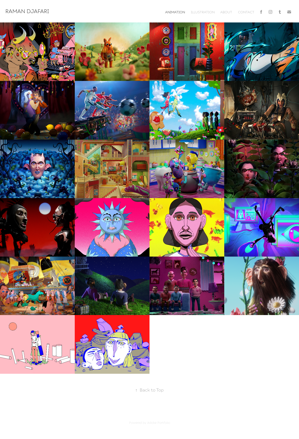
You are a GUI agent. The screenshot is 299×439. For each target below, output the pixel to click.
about (226, 12)
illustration (203, 12)
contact (246, 12)
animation (175, 12)
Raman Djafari (27, 11)
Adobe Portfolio (158, 422)
